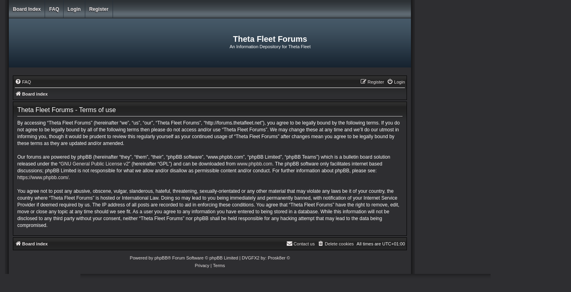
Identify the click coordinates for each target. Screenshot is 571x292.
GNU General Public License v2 (94, 164)
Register (99, 9)
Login (74, 9)
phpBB (161, 257)
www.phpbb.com (254, 164)
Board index (27, 9)
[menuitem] (23, 82)
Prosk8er (277, 257)
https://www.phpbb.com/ (42, 177)
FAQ (54, 9)
